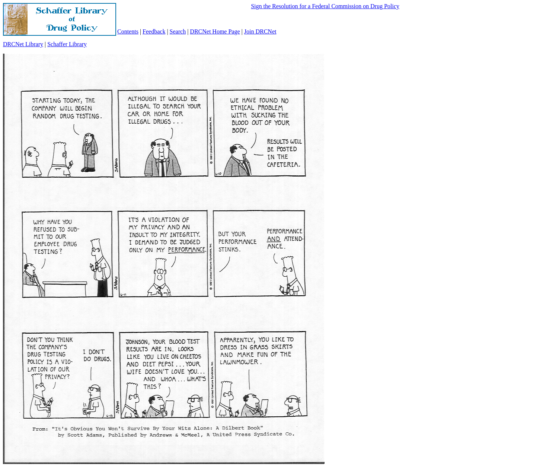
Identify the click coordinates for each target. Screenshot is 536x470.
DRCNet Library (23, 44)
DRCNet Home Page (215, 31)
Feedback (154, 31)
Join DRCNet (260, 31)
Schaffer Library (67, 44)
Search (178, 31)
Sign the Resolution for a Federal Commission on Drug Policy (325, 6)
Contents (127, 31)
